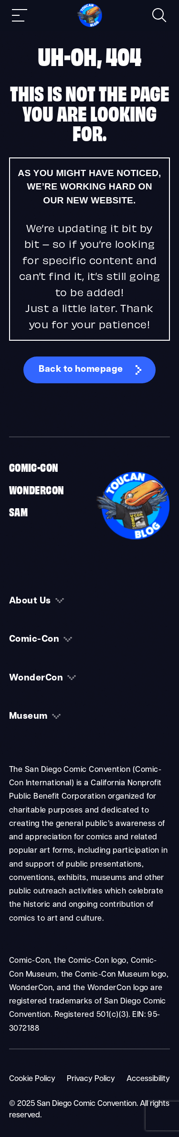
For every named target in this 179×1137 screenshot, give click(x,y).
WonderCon (36, 489)
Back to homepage (81, 369)
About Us (30, 601)
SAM (18, 511)
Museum (28, 716)
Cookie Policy (32, 1079)
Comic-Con (34, 466)
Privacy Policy (91, 1079)
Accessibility (148, 1079)
